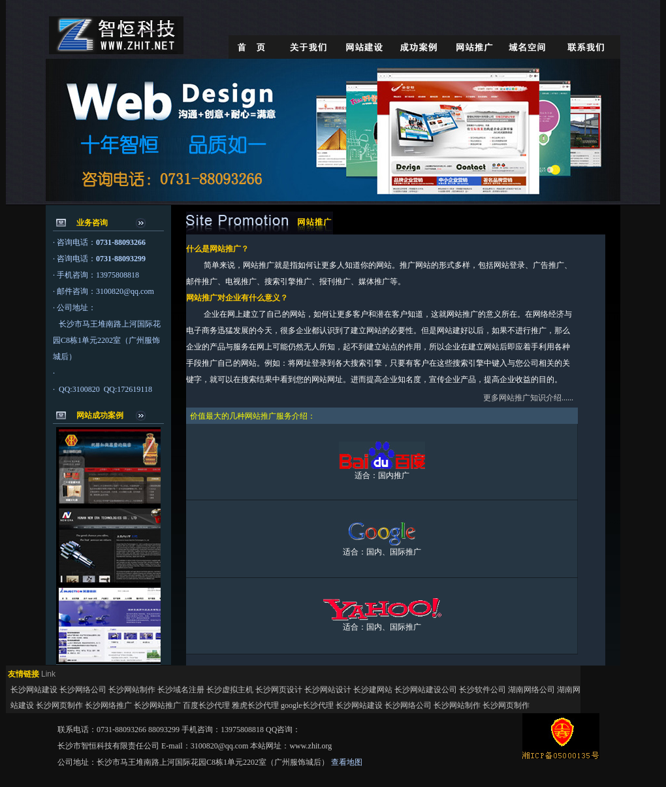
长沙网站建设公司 (425, 689)
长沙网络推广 (108, 705)
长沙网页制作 (59, 705)
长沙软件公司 (482, 689)
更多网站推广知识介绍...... (528, 397)
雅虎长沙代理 (255, 705)
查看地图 (346, 762)
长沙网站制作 (131, 689)
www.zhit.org (310, 745)
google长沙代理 (307, 705)
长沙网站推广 (157, 705)
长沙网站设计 (327, 689)
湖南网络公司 (531, 689)
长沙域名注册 (180, 689)
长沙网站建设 (34, 689)
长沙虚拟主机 (229, 689)
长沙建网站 (372, 689)
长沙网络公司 (82, 689)
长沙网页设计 (278, 689)
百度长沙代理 (206, 705)
